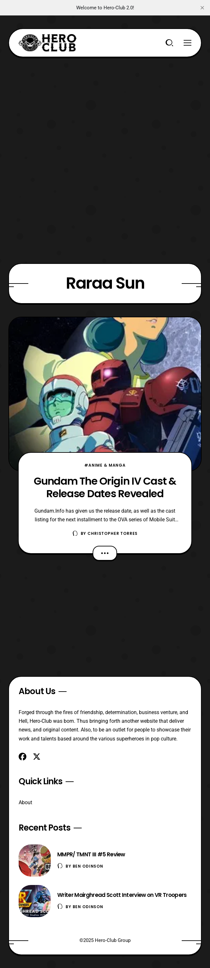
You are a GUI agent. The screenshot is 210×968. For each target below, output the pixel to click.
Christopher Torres (112, 533)
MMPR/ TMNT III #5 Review (91, 854)
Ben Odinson (88, 866)
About (25, 802)
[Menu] (187, 43)
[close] (202, 8)
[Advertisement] (105, 102)
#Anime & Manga (105, 465)
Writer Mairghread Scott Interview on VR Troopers (122, 895)
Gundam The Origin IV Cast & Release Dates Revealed (105, 487)
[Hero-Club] (48, 42)
